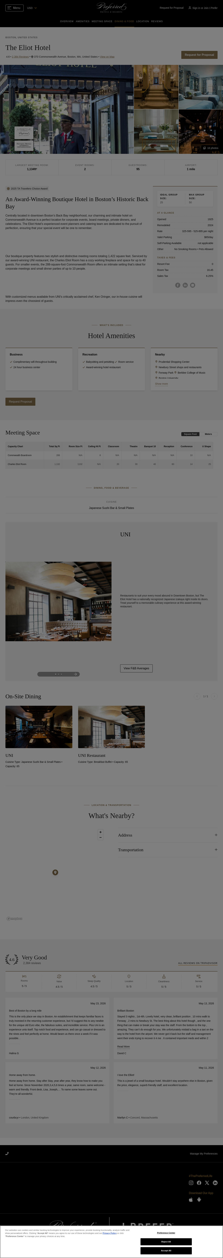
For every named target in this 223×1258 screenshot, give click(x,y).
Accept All (166, 1250)
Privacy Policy (110, 1233)
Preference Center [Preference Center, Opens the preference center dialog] (166, 1233)
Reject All (166, 1242)
